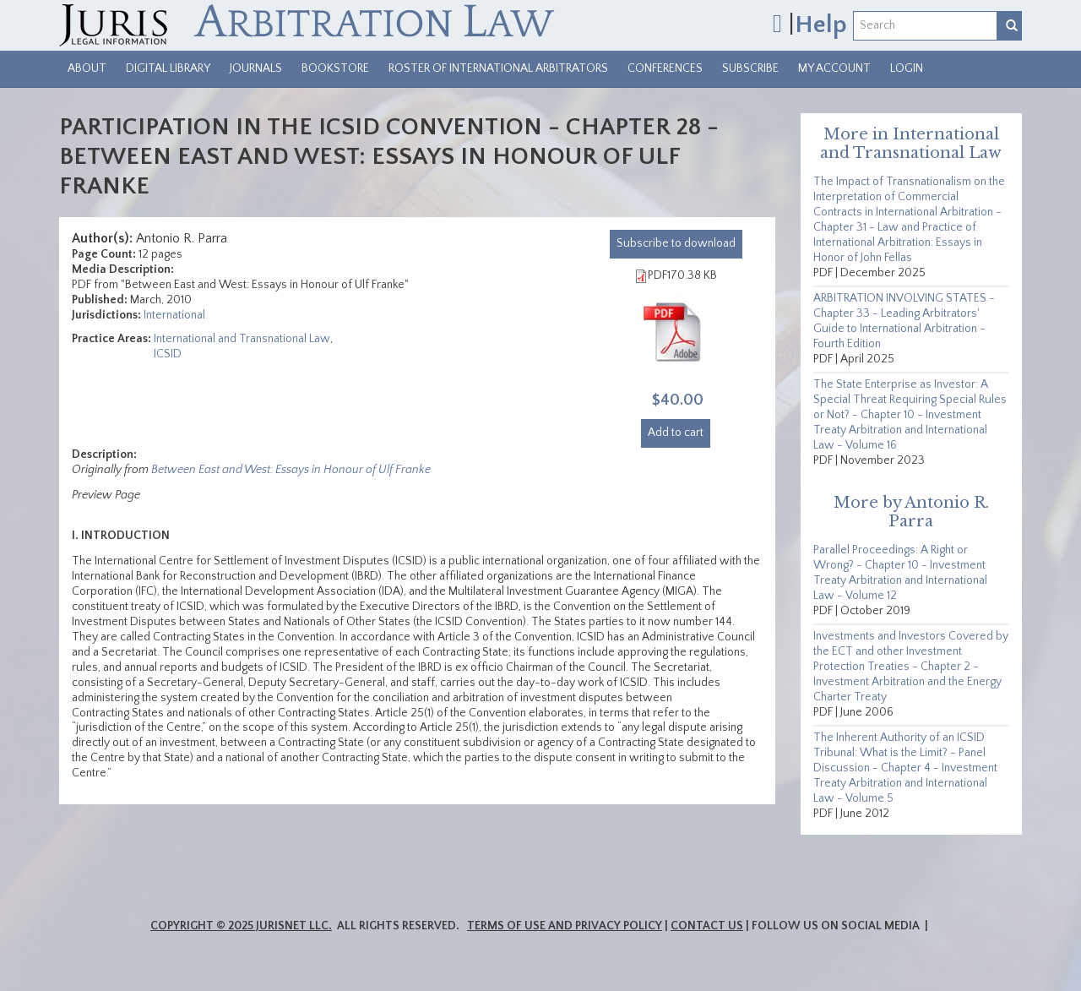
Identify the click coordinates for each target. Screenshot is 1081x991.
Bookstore (335, 68)
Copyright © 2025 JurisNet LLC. (241, 926)
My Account (834, 68)
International (174, 315)
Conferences (665, 68)
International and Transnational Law (242, 339)
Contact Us (707, 926)
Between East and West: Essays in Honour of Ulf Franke (291, 469)
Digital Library (168, 68)
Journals (256, 68)
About (87, 68)
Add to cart (675, 432)
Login (906, 68)
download (676, 243)
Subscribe (750, 68)
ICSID (168, 354)
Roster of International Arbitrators (498, 68)
